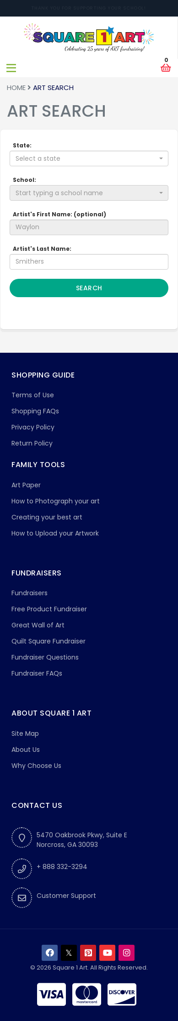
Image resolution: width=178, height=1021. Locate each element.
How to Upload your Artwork (55, 533)
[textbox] (86, 158)
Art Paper (26, 485)
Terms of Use (32, 395)
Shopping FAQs (35, 411)
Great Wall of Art (38, 625)
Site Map (25, 733)
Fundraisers (29, 593)
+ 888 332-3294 (62, 866)
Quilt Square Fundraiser (48, 641)
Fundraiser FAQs (36, 673)
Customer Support (66, 895)
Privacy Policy (32, 427)
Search (89, 288)
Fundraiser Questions (45, 657)
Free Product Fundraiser (49, 609)
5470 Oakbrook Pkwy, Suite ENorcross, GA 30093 (82, 839)
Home (16, 87)
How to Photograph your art (55, 501)
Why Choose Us (36, 765)
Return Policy (32, 443)
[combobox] (89, 158)
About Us (25, 749)
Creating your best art (46, 517)
